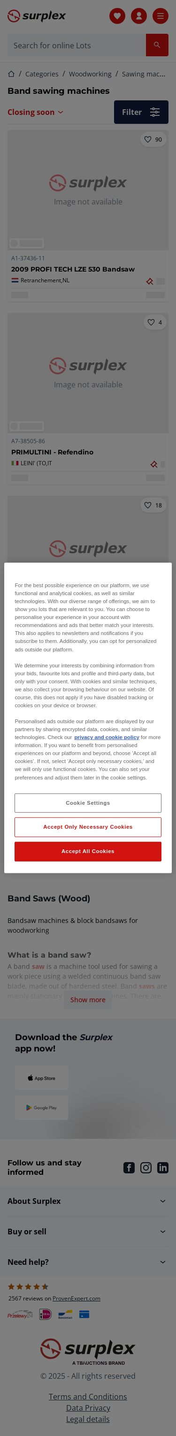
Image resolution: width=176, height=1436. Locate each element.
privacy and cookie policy (106, 737)
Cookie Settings (88, 802)
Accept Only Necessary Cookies (87, 827)
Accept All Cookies (88, 851)
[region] (87, 718)
